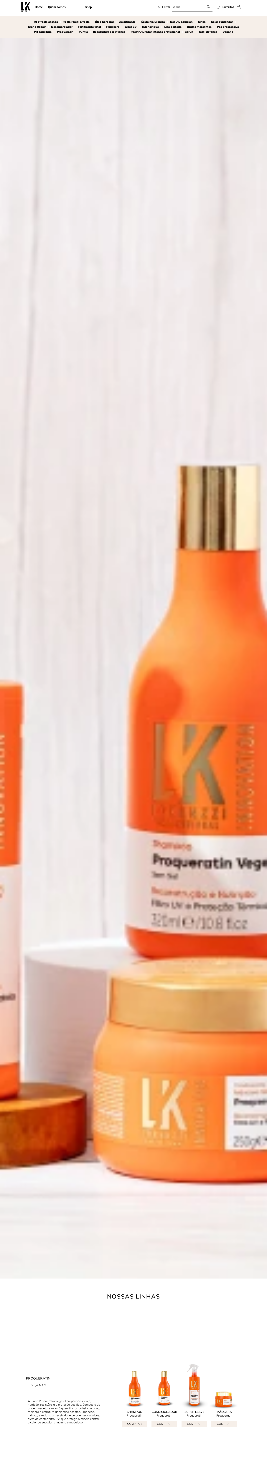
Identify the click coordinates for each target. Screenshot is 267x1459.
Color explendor (222, 22)
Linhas (75, 7)
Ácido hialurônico (153, 22)
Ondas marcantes (199, 27)
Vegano (228, 32)
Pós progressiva (228, 27)
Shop (88, 7)
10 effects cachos (46, 22)
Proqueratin (65, 32)
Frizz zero (112, 27)
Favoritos (228, 7)
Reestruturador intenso (109, 32)
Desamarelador (61, 27)
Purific (83, 32)
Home (39, 7)
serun (189, 32)
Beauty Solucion (181, 22)
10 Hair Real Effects (76, 22)
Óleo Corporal (104, 22)
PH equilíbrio (43, 32)
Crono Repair (37, 27)
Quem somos (57, 7)
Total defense (208, 32)
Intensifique (150, 27)
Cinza (202, 22)
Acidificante (127, 22)
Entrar (166, 7)
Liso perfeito (173, 27)
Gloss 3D (131, 27)
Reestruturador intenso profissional (155, 32)
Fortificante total (89, 27)
